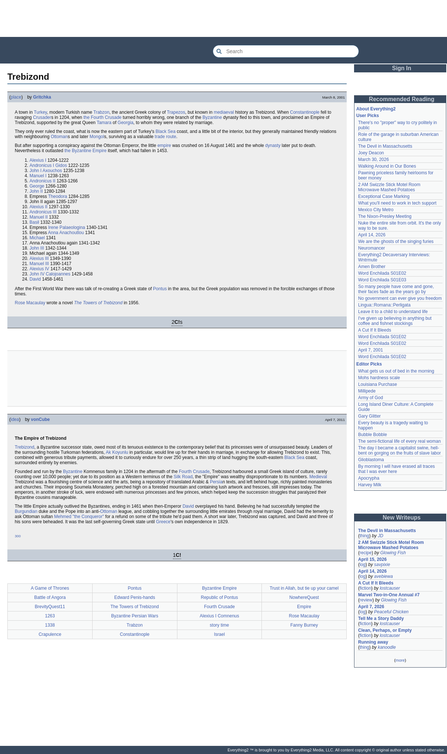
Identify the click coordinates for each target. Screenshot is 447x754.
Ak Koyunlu (117, 452)
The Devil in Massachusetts (385, 146)
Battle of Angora (50, 597)
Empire (304, 606)
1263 (50, 615)
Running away (373, 642)
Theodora (57, 196)
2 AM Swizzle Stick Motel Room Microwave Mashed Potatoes (389, 187)
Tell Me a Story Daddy (381, 618)
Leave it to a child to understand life (393, 311)
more (400, 660)
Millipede (366, 391)
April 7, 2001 (370, 350)
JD (380, 535)
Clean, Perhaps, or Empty (385, 630)
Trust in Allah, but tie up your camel (304, 588)
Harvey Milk (369, 484)
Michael (37, 237)
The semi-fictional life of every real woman (399, 441)
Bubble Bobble (372, 434)
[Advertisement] (223, 18)
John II (36, 191)
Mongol (97, 136)
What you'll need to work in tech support (397, 203)
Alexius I (38, 160)
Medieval (318, 476)
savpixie (382, 564)
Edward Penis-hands (134, 597)
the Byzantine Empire (86, 150)
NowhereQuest (304, 597)
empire (164, 145)
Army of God (370, 397)
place (16, 97)
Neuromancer (371, 248)
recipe (366, 552)
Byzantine (212, 117)
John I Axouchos (46, 170)
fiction (365, 588)
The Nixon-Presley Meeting (385, 216)
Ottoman (59, 136)
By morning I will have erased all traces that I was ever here (396, 469)
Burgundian (26, 511)
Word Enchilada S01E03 (382, 279)
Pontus (160, 288)
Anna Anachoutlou (66, 232)
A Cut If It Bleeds (374, 330)
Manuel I (38, 175)
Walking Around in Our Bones (387, 166)
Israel (219, 634)
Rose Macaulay (30, 302)
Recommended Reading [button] (401, 99)
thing (364, 535)
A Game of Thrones (50, 588)
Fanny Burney (304, 625)
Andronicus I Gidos (48, 165)
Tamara (104, 122)
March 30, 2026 (373, 159)
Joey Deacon (371, 152)
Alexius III (39, 258)
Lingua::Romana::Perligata (384, 305)
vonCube (40, 419)
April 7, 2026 (371, 606)
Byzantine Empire (219, 588)
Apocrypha (368, 478)
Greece (163, 521)
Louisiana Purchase (377, 384)
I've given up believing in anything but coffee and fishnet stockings (395, 321)
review (366, 600)
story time (219, 625)
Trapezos (176, 112)
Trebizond (24, 447)
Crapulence (50, 634)
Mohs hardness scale (379, 377)
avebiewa (383, 576)
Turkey (40, 112)
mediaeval (224, 112)
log (362, 564)
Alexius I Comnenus (219, 615)
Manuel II (39, 217)
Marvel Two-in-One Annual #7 (389, 594)
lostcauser (390, 588)
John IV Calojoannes (50, 274)
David (35, 279)
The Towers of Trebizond (98, 302)
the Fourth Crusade (102, 117)
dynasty (272, 145)
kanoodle (387, 647)
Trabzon (101, 112)
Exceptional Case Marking (383, 196)
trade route (165, 136)
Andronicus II (42, 181)
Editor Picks (369, 364)
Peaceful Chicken (391, 611)
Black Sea (166, 131)
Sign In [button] (401, 68)
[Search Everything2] (286, 51)
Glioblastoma (371, 459)
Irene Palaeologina (66, 227)
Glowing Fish (393, 552)
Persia (216, 481)
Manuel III (39, 263)
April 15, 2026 (372, 559)
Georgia (126, 122)
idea (15, 419)
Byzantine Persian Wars (134, 615)
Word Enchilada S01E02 (382, 273)
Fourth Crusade (194, 471)
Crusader (42, 117)
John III (37, 248)
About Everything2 (376, 109)
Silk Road (183, 476)
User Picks (367, 115)
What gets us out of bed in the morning (396, 371)
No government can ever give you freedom (400, 298)
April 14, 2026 (371, 234)
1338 (50, 625)
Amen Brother (371, 266)
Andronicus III (43, 212)
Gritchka (42, 97)
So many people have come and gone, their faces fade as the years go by (396, 289)
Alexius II (39, 206)
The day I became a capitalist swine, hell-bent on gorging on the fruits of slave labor (399, 450)
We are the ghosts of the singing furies (396, 241)
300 (18, 536)
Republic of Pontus (219, 597)
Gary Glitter (369, 416)
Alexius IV (39, 268)
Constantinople (304, 112)
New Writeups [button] (402, 517)
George (37, 186)
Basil (34, 222)
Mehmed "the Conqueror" (79, 516)
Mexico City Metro (376, 209)
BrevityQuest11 (50, 606)
